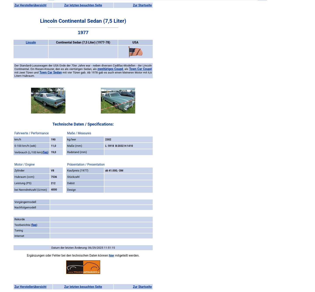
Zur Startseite (142, 5)
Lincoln (31, 42)
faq (45, 152)
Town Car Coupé (140, 69)
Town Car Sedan (50, 72)
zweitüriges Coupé (110, 69)
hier (111, 255)
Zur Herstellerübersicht (30, 5)
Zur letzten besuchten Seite (83, 5)
